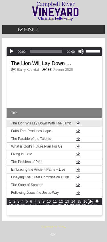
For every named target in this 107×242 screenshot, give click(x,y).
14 (73, 201)
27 (66, 205)
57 (66, 213)
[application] (54, 51)
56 (60, 213)
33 (11, 209)
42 (66, 209)
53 (41, 213)
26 (60, 205)
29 (78, 205)
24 (47, 205)
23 (41, 205)
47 (96, 209)
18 (11, 205)
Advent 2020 (63, 69)
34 (17, 209)
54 (47, 213)
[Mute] (81, 51)
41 (60, 209)
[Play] (11, 51)
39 (47, 209)
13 (67, 201)
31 (90, 205)
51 (29, 213)
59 (78, 213)
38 (41, 209)
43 (72, 209)
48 (11, 213)
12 (61, 201)
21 (29, 205)
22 (35, 205)
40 (54, 209)
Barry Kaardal (28, 69)
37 (35, 209)
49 (17, 213)
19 (17, 205)
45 (84, 209)
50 (23, 213)
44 (78, 209)
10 (49, 201)
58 (72, 213)
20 (23, 205)
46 (90, 209)
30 (84, 205)
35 (23, 209)
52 (35, 213)
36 (29, 209)
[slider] (46, 51)
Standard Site (53, 227)
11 (55, 201)
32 (96, 205)
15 (79, 201)
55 (54, 213)
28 (72, 205)
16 (85, 201)
